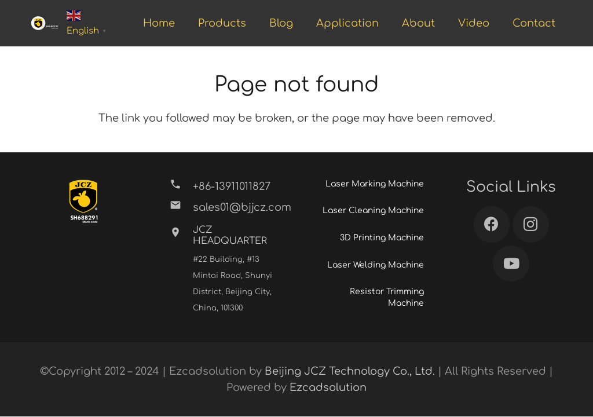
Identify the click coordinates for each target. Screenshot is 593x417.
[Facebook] (492, 224)
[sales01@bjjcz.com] (181, 207)
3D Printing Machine (382, 237)
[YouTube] (511, 264)
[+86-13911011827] (181, 186)
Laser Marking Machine (374, 184)
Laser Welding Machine (375, 265)
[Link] (44, 23)
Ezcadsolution (328, 387)
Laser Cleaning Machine (373, 210)
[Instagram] (531, 224)
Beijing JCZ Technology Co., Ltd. (350, 371)
